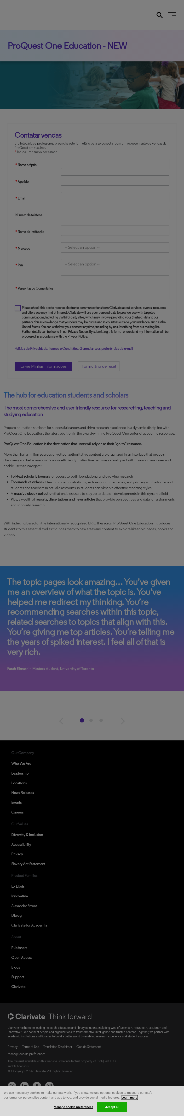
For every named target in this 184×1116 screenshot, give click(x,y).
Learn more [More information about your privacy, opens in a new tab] (129, 1097)
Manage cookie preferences (73, 1107)
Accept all (112, 1107)
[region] (92, 1101)
